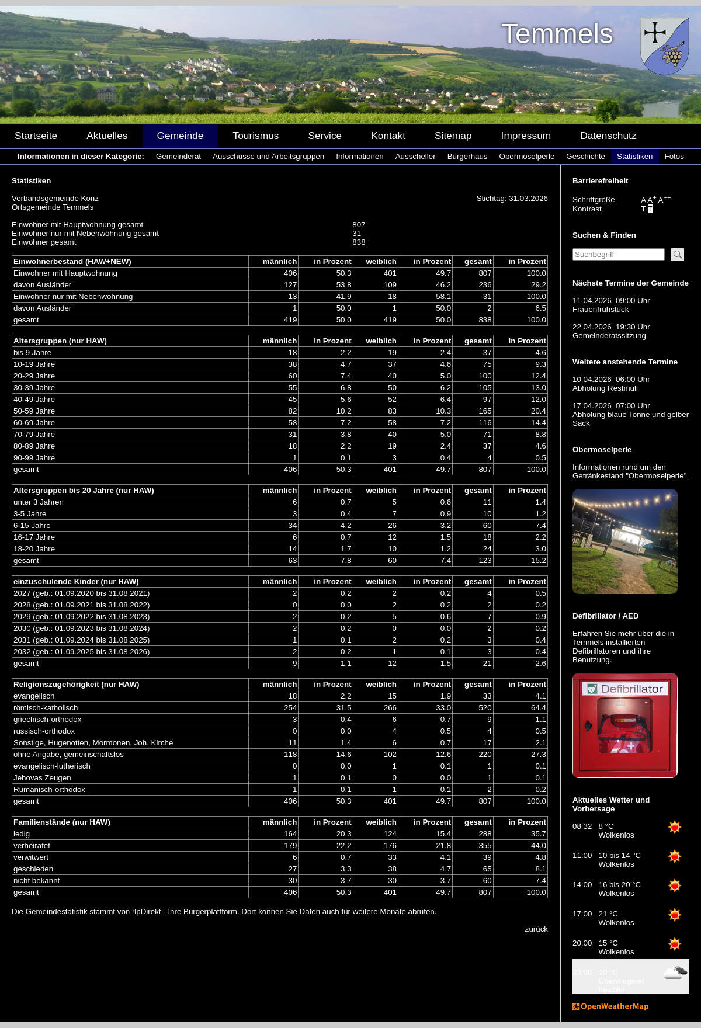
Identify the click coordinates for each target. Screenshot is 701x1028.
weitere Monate (379, 911)
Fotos (674, 156)
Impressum (526, 135)
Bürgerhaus (467, 156)
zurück (536, 929)
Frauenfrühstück (600, 309)
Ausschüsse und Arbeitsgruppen (268, 156)
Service (325, 135)
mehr (627, 633)
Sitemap (453, 135)
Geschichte (585, 156)
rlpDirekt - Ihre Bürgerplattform (184, 911)
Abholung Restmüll (605, 388)
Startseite (36, 135)
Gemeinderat (178, 156)
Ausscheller (415, 156)
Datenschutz (608, 135)
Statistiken (635, 156)
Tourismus (255, 135)
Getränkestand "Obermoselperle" (629, 475)
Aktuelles (106, 135)
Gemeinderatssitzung (609, 335)
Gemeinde (180, 135)
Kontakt (388, 135)
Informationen (360, 156)
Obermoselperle (527, 156)
